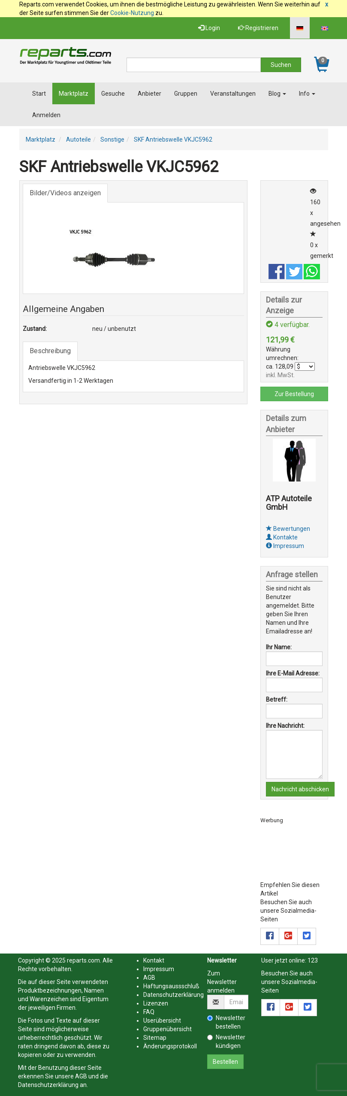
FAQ (148, 1011)
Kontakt (153, 960)
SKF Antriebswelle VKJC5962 (173, 139)
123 (313, 960)
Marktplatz (73, 93)
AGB (81, 1076)
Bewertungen (288, 528)
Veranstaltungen (233, 93)
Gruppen (185, 93)
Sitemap (154, 1037)
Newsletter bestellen (226, 1022)
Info (307, 93)
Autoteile (78, 139)
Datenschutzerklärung (48, 1084)
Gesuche (113, 93)
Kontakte (282, 537)
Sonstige (112, 139)
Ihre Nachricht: (285, 725)
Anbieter (149, 93)
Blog (277, 93)
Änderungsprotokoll (170, 1046)
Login (209, 27)
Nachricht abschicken (300, 789)
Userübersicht (162, 1020)
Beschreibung (50, 351)
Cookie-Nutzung (132, 12)
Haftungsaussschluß (171, 986)
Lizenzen (155, 1003)
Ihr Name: (279, 647)
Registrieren (258, 27)
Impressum (285, 545)
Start (39, 93)
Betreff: (276, 699)
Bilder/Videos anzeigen (65, 193)
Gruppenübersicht (167, 1029)
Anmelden (46, 115)
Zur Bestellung (294, 394)
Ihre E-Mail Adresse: (293, 673)
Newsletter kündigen (226, 1041)
